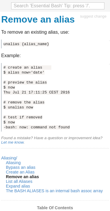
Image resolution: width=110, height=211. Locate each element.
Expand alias (18, 186)
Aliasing (13, 162)
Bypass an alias (20, 167)
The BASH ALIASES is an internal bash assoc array (54, 190)
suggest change (93, 16)
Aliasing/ (9, 158)
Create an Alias (20, 172)
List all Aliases (19, 181)
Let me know (12, 142)
